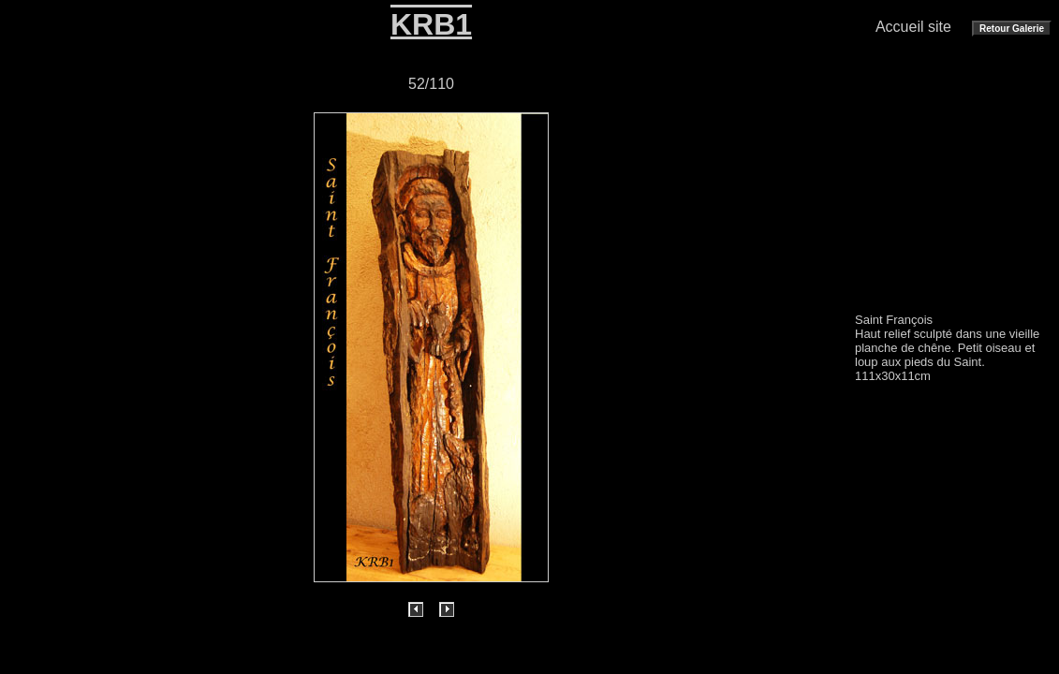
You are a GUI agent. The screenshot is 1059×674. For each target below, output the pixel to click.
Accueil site (913, 27)
